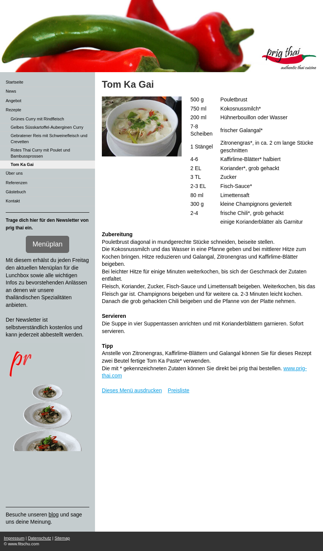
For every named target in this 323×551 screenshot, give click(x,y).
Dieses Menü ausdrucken (132, 390)
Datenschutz (39, 538)
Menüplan (47, 244)
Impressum (14, 538)
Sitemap (62, 538)
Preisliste (179, 390)
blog (54, 515)
